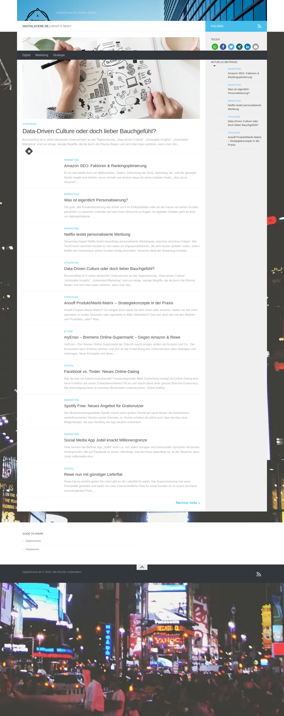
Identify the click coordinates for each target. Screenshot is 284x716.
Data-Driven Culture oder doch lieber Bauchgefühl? (89, 169)
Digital (26, 55)
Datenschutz (33, 579)
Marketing (41, 55)
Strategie (59, 55)
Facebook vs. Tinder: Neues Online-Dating (101, 410)
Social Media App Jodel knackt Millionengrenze (105, 479)
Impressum (32, 587)
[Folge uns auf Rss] (259, 65)
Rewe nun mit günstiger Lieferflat (93, 513)
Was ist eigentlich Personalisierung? (96, 239)
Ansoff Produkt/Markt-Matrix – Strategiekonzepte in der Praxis (118, 341)
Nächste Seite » (188, 541)
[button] (215, 85)
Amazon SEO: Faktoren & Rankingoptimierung (105, 204)
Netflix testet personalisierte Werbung (97, 273)
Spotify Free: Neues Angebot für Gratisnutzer (104, 444)
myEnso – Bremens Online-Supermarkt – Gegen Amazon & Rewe (122, 376)
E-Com (68, 370)
